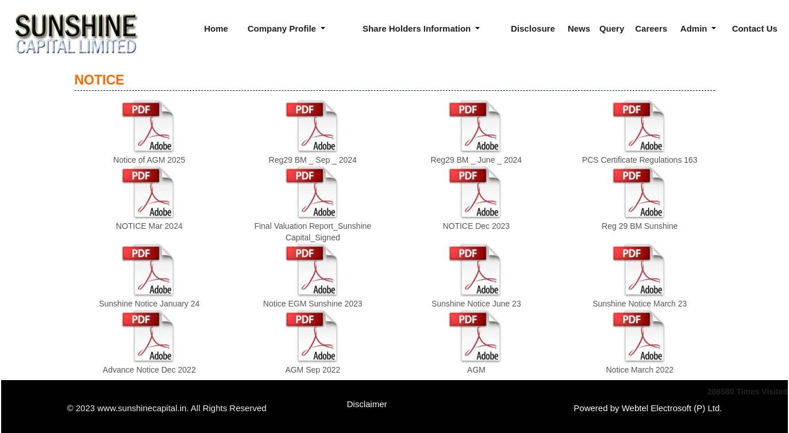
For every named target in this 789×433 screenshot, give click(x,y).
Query (611, 28)
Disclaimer (367, 404)
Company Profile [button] (283, 28)
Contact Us (755, 28)
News (579, 28)
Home (216, 28)
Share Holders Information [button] (418, 28)
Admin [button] (695, 28)
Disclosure (533, 28)
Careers (651, 28)
